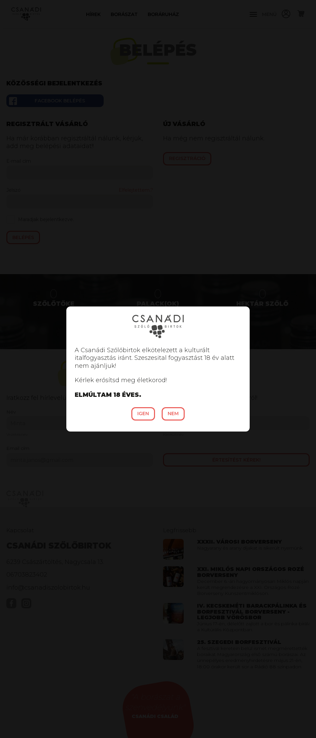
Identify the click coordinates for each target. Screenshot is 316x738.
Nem (173, 414)
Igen (143, 414)
